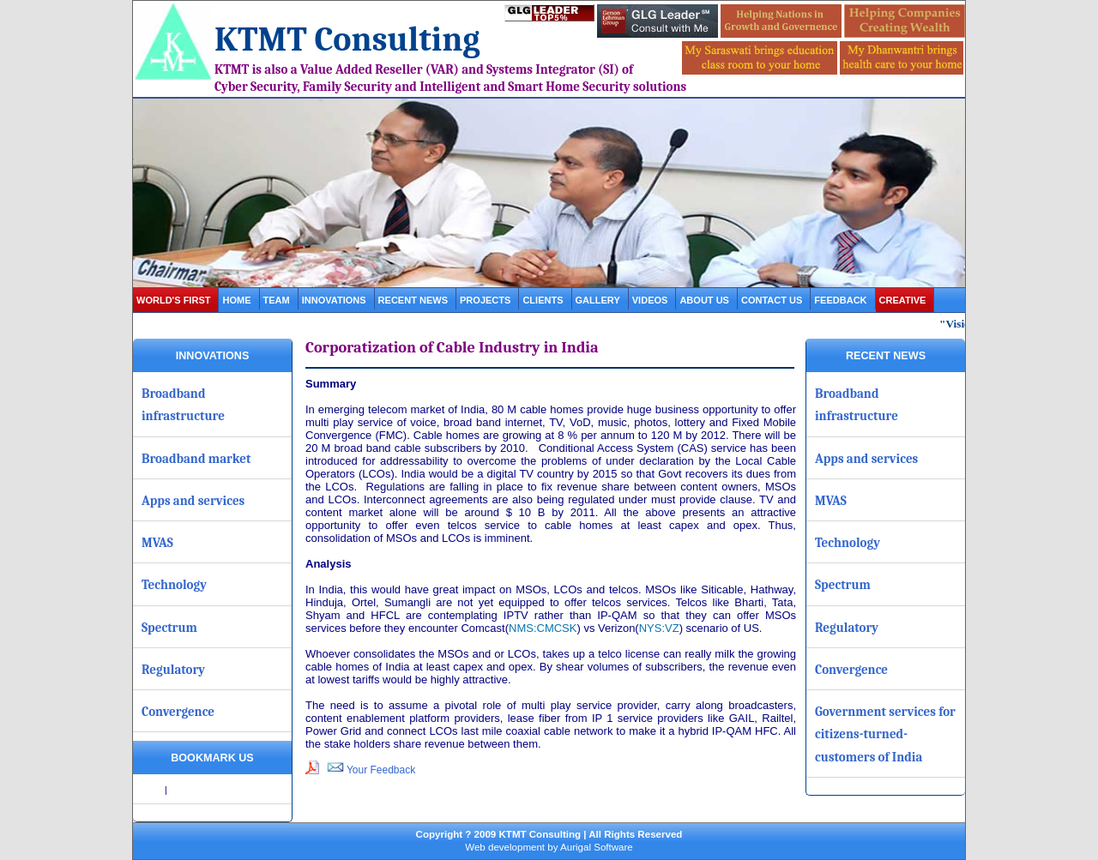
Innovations (334, 300)
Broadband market (196, 458)
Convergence (178, 711)
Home (236, 300)
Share (150, 790)
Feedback (840, 300)
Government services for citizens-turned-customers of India (885, 734)
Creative (902, 300)
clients (542, 300)
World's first (173, 300)
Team (276, 300)
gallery (598, 300)
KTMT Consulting (347, 39)
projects (485, 300)
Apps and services (193, 500)
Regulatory (173, 669)
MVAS (157, 542)
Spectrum (169, 627)
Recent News (413, 300)
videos (650, 300)
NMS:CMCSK (542, 628)
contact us (771, 300)
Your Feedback (371, 770)
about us (704, 300)
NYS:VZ (659, 628)
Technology (174, 584)
